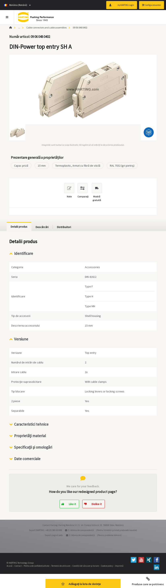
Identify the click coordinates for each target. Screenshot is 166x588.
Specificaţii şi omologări (33, 447)
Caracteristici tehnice (31, 424)
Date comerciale (27, 458)
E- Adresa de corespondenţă (81, 530)
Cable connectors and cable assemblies (46, 27)
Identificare (23, 253)
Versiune (21, 339)
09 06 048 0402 (80, 27)
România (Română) (15, 5)
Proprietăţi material (30, 435)
